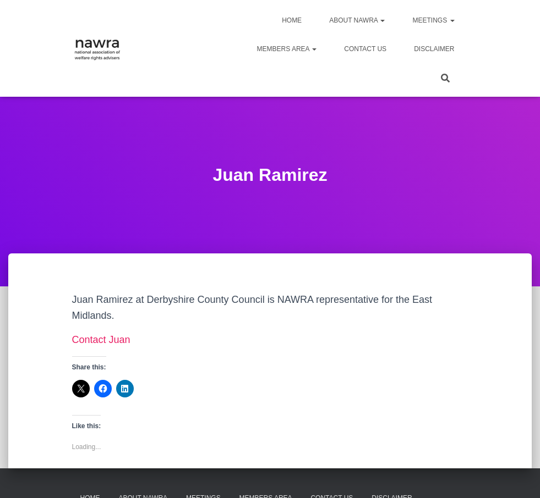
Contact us (365, 49)
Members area (287, 49)
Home (292, 20)
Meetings (433, 20)
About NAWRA (357, 20)
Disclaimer (434, 49)
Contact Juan (101, 339)
